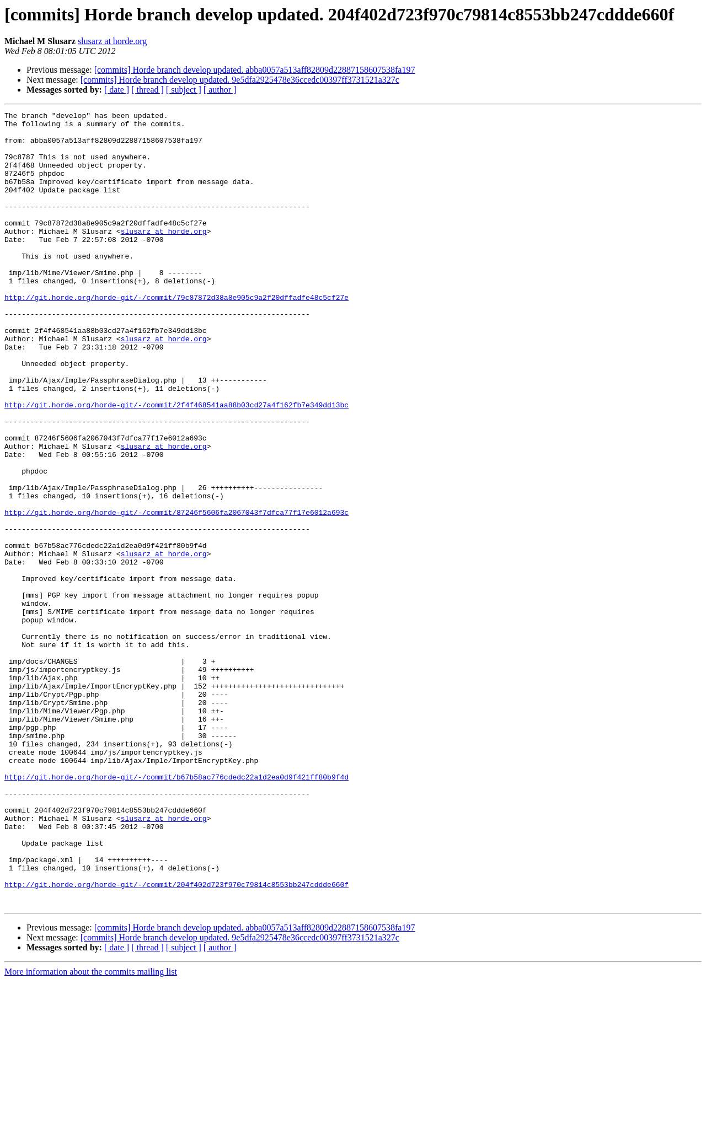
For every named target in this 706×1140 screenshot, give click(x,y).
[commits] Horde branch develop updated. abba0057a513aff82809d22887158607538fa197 (254, 69)
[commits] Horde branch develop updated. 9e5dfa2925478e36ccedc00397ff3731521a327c (240, 79)
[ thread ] (147, 89)
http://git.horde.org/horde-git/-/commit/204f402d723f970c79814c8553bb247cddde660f (176, 1040)
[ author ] (220, 89)
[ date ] (116, 89)
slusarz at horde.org (112, 41)
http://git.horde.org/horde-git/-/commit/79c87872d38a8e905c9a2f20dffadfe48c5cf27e (176, 335)
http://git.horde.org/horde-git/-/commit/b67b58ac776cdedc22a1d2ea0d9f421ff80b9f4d (176, 911)
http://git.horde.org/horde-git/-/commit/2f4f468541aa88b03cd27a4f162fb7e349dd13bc (176, 464)
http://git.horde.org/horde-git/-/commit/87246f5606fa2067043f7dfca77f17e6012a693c (176, 593)
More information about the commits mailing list (90, 1130)
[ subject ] (183, 89)
